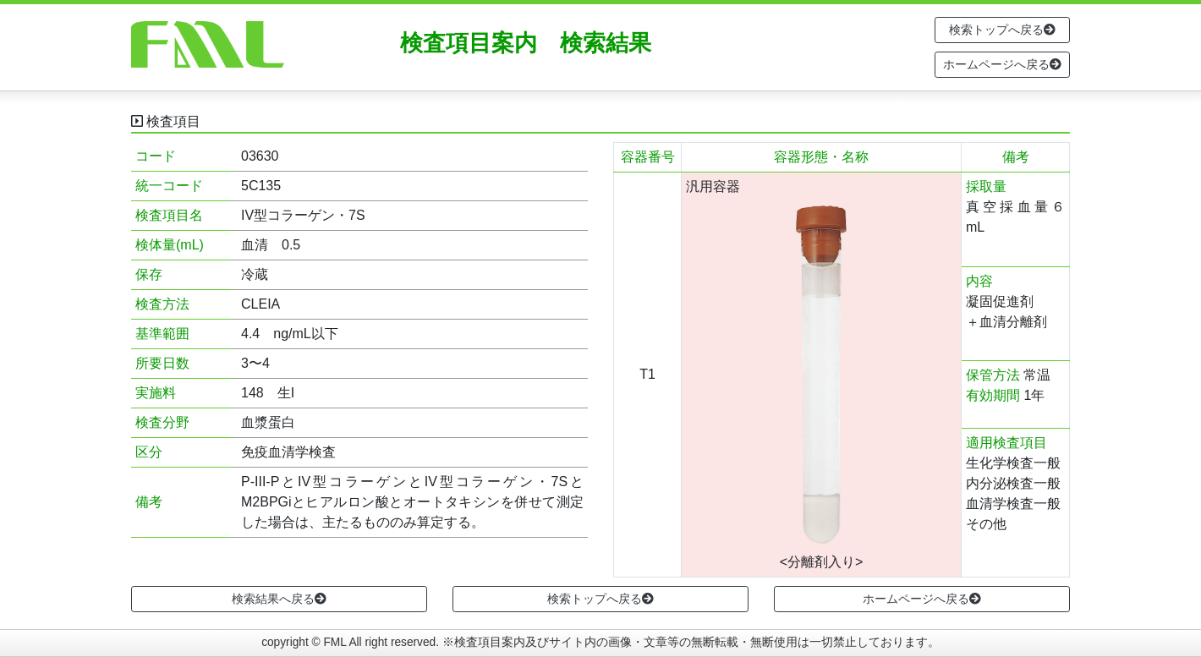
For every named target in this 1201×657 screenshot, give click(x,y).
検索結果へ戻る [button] (279, 598)
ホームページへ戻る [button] (1002, 64)
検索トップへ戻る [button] (1002, 29)
